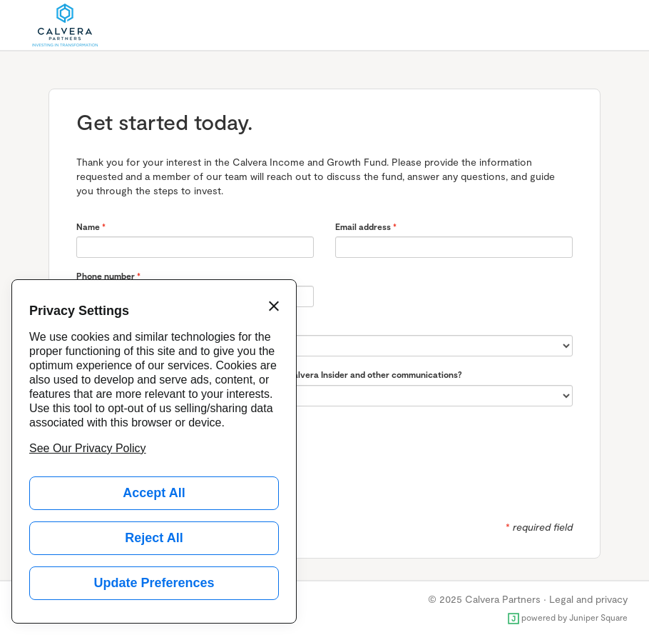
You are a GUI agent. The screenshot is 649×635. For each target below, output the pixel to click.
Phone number (105, 276)
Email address (363, 226)
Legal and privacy (588, 599)
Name (88, 226)
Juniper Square (598, 617)
